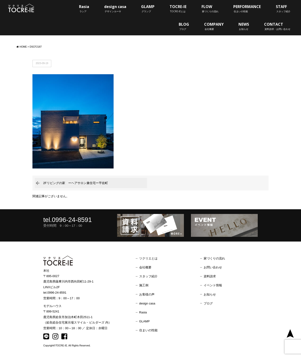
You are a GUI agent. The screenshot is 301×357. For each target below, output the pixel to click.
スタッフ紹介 (148, 276)
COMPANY (214, 26)
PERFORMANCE (247, 8)
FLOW (210, 8)
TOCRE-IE (178, 8)
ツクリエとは (148, 258)
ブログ (208, 303)
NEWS (243, 26)
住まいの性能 (148, 330)
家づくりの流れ (214, 258)
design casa (115, 8)
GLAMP (147, 8)
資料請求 (210, 276)
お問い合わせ (213, 267)
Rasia (84, 8)
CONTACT (277, 26)
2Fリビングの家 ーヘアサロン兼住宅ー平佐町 (75, 183)
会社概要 (145, 267)
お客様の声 (146, 294)
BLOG (184, 26)
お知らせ (210, 294)
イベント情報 (213, 285)
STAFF (283, 8)
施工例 (143, 285)
